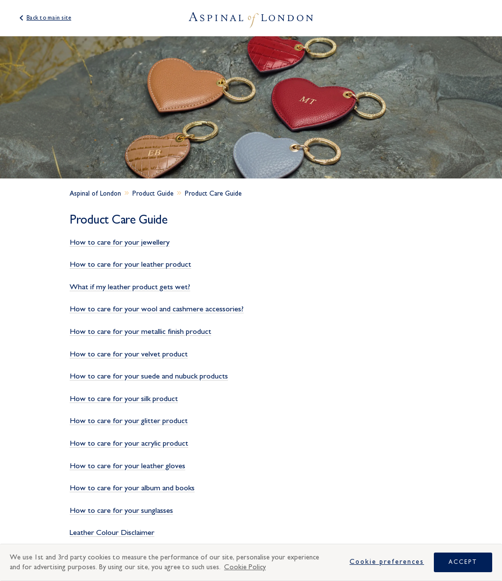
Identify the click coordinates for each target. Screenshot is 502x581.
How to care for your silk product (124, 399)
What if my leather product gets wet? (130, 287)
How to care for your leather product (130, 264)
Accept (463, 562)
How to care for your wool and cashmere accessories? (157, 309)
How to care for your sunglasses (121, 510)
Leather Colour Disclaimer (112, 532)
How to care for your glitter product (129, 421)
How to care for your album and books (132, 488)
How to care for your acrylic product (129, 443)
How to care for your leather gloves (127, 466)
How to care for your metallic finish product (140, 331)
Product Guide (153, 193)
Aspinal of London (95, 193)
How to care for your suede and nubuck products (149, 376)
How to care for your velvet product (129, 354)
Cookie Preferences (387, 561)
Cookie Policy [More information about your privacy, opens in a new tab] (245, 567)
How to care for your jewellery (120, 242)
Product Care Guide (213, 193)
